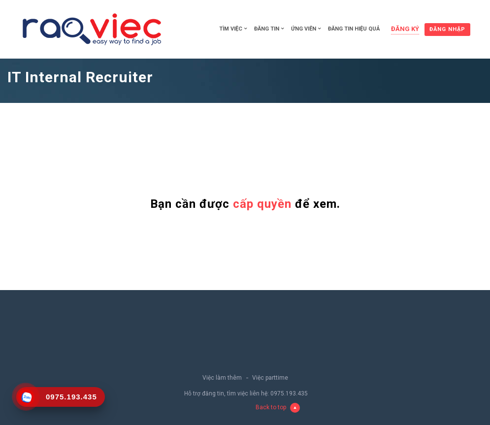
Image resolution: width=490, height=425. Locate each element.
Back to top (278, 408)
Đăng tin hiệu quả (354, 29)
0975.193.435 (289, 393)
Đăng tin (266, 29)
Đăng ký (405, 29)
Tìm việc (230, 29)
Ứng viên (303, 29)
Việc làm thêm (222, 377)
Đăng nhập (447, 29)
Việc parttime (270, 377)
